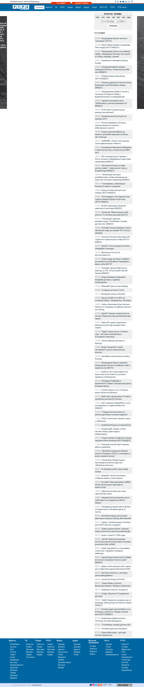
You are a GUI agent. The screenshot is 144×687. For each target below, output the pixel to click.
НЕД (128, 17)
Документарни (64, 662)
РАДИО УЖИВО (81, 3)
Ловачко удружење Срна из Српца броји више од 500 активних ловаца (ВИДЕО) (113, 85)
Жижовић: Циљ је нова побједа (114, 286)
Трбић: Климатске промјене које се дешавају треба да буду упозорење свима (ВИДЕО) (113, 602)
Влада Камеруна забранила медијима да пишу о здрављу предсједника (110, 279)
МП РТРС (104, 7)
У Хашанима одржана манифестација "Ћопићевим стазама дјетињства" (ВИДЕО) (111, 221)
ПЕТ (118, 17)
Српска (109, 644)
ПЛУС (62, 7)
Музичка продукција (93, 642)
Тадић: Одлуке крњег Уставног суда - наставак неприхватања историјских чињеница (111, 334)
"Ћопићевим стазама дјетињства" (116, 625)
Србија (13, 673)
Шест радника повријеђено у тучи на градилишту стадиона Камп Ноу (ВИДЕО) (112, 405)
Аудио (86, 7)
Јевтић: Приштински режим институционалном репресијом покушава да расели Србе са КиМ (113, 541)
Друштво (14, 668)
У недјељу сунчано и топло (112, 290)
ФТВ (110, 685)
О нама (93, 646)
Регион (13, 652)
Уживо (29, 647)
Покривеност (127, 657)
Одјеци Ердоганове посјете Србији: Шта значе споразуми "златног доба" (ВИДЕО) (113, 560)
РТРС (112, 7)
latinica (27, 2)
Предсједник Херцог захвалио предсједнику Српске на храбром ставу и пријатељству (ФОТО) (112, 365)
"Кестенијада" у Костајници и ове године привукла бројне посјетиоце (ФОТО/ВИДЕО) (112, 199)
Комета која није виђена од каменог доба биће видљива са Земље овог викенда (111, 134)
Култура (13, 662)
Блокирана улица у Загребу (113, 294)
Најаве (29, 655)
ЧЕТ (113, 17)
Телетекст (30, 657)
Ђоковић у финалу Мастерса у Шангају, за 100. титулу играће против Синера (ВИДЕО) (111, 270)
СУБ (123, 17)
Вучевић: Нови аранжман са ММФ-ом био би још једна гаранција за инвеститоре (113, 484)
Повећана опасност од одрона (114, 590)
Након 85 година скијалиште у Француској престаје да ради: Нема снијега (111, 325)
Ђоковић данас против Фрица (114, 629)
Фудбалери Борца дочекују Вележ (116, 425)
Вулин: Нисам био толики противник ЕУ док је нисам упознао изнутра (110, 349)
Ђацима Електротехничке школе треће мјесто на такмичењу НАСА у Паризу (112, 500)
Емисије (29, 652)
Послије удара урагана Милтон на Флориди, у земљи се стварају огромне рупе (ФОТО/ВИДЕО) (112, 611)
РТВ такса (122, 7)
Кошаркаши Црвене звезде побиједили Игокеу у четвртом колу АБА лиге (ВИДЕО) (112, 69)
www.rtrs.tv (37, 685)
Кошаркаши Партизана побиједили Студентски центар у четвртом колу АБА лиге (113, 150)
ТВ (56, 7)
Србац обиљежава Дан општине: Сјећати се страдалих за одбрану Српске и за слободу (113, 307)
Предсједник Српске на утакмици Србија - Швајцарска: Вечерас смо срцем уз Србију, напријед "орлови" (112, 54)
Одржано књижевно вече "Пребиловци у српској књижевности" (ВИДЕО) (111, 103)
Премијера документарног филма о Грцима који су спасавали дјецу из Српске (112, 509)
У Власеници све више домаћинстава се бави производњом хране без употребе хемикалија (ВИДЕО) (112, 177)
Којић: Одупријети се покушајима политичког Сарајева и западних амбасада (112, 550)
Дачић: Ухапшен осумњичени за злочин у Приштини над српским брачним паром (113, 316)
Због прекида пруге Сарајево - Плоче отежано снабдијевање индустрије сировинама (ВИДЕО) (113, 159)
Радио (70, 7)
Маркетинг (126, 649)
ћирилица (35, 2)
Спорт (94, 7)
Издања (93, 651)
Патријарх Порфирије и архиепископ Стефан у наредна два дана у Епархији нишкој (113, 383)
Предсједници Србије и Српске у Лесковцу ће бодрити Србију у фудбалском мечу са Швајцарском (112, 94)
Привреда (14, 660)
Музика (77, 652)
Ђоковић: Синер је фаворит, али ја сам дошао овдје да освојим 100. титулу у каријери (113, 230)
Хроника (13, 670)
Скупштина (62, 652)
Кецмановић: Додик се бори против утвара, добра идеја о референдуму (110, 431)
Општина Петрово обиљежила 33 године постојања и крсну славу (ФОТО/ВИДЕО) (112, 239)
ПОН (97, 17)
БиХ (11, 649)
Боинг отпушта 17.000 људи (113, 535)
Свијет (13, 655)
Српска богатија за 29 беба (113, 579)
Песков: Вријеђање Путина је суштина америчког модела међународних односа (110, 125)
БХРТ (105, 685)
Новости (29, 644)
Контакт (125, 662)
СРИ (108, 17)
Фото (106, 641)
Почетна (39, 7)
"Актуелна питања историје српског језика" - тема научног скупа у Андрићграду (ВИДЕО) (111, 168)
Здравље (14, 675)
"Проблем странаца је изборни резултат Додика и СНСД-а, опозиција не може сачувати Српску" (112, 453)
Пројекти (125, 665)
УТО (103, 17)
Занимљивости (16, 665)
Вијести (49, 7)
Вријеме (13, 678)
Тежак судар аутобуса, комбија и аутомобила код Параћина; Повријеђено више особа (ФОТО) (112, 261)
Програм (29, 649)
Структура (126, 660)
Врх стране (124, 685)
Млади (61, 668)
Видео (78, 7)
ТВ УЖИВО (61, 3)
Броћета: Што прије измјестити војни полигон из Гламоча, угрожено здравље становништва (111, 374)
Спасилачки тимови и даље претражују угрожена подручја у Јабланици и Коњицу (110, 462)
